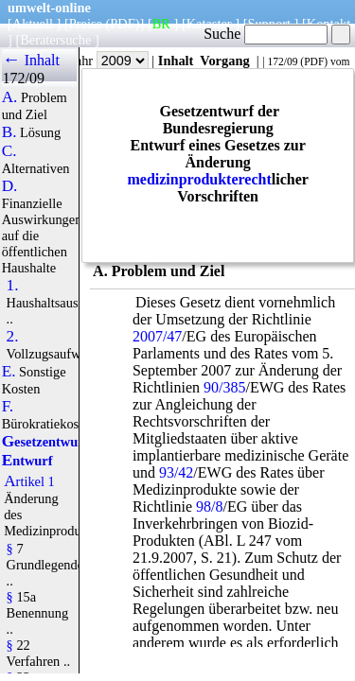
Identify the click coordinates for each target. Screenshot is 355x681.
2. (13, 336)
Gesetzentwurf (45, 441)
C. (9, 151)
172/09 (282, 61)
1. (13, 285)
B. (9, 132)
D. (10, 186)
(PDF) (123, 23)
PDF (314, 61)
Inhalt (176, 60)
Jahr (109, 60)
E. (9, 371)
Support (269, 23)
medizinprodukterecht (199, 179)
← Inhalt (31, 60)
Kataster (209, 23)
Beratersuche (55, 39)
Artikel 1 (29, 481)
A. (10, 97)
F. (8, 406)
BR (161, 23)
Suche (266, 34)
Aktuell (32, 23)
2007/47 (157, 336)
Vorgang (225, 60)
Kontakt (328, 23)
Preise (85, 23)
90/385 (224, 387)
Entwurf (27, 460)
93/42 (176, 472)
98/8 (209, 506)
